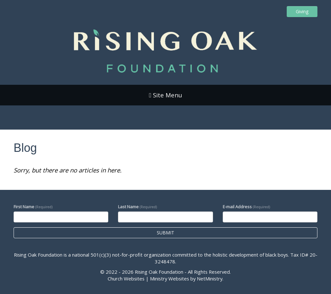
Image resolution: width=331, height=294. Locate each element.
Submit (165, 233)
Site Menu (165, 95)
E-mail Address (246, 207)
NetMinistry (209, 278)
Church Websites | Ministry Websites (149, 278)
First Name (33, 207)
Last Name (137, 207)
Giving (302, 11)
